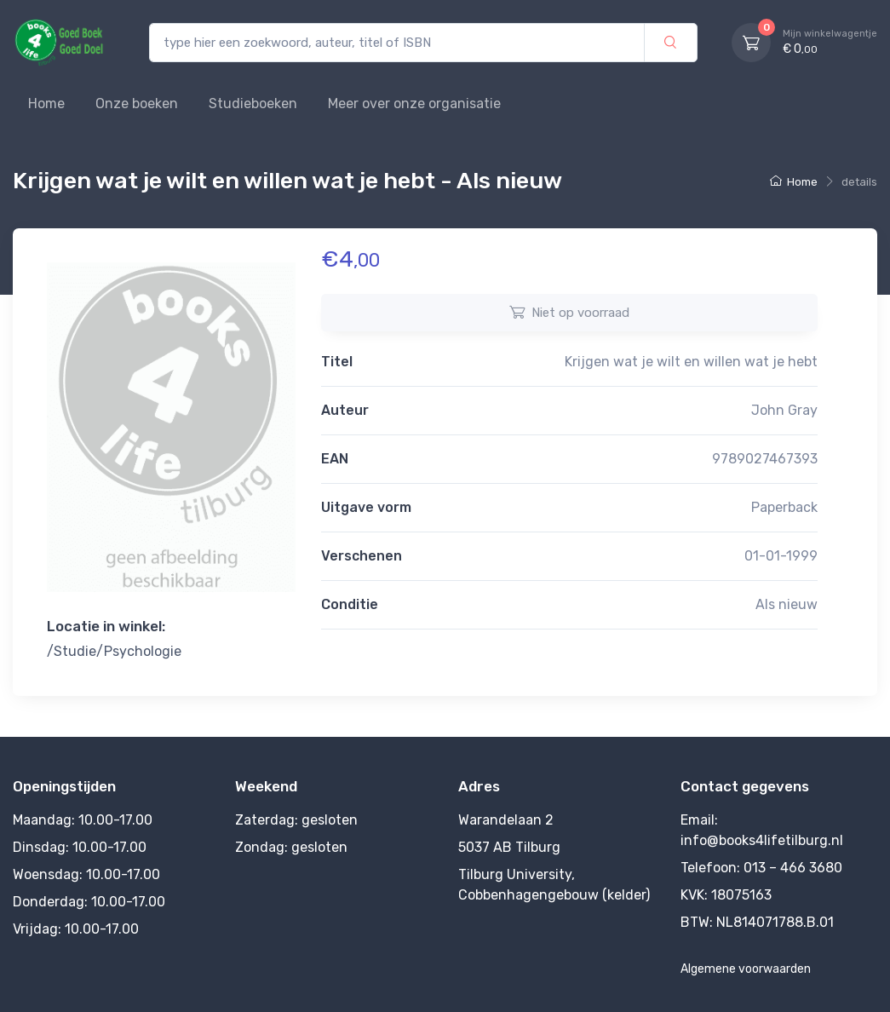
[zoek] (671, 43)
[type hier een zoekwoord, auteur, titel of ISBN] (397, 43)
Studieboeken (253, 103)
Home (46, 103)
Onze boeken (136, 103)
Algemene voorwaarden (745, 969)
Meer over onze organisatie (414, 103)
